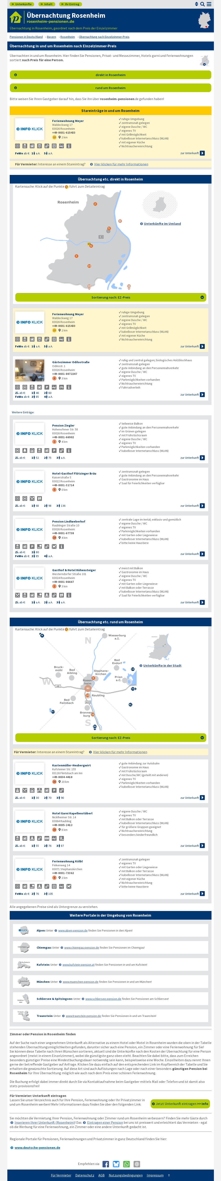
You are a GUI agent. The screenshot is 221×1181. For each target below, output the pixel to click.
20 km (63, 782)
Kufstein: (43, 965)
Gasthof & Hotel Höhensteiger (74, 570)
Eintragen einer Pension (105, 1122)
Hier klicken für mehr (121, 164)
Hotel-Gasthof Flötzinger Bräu (74, 473)
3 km (63, 378)
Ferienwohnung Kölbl (67, 861)
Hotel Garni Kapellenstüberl (72, 813)
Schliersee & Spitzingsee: (55, 999)
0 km (63, 490)
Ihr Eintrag (70, 4)
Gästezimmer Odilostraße (71, 362)
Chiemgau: (44, 947)
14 (54, 537)
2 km (63, 137)
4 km (63, 442)
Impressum (155, 1175)
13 (54, 137)
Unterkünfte (22, 4)
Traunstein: (45, 1016)
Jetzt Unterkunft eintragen (182, 1103)
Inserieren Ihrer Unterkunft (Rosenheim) (45, 1122)
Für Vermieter (61, 1175)
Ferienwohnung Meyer (68, 121)
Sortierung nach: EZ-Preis (148, 297)
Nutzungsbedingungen (126, 1175)
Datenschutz (84, 1175)
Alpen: (41, 930)
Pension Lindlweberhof (68, 521)
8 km (63, 830)
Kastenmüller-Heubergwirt (71, 765)
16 (54, 781)
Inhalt (46, 4)
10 (54, 829)
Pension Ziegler (63, 425)
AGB (101, 1175)
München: (43, 982)
